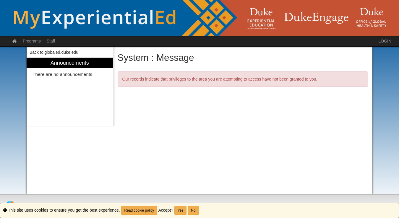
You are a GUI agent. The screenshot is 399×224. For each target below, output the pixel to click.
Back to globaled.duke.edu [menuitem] (54, 52)
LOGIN (384, 41)
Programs (32, 41)
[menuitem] (70, 92)
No (193, 210)
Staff (51, 41)
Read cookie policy (139, 210)
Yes (181, 210)
